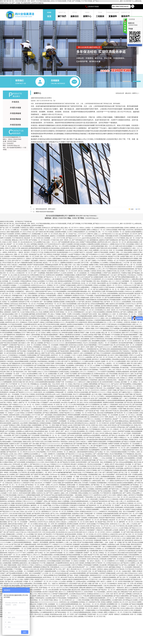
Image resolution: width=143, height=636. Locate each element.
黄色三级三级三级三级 (57, 341)
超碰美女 (53, 236)
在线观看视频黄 (37, 425)
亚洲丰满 (127, 322)
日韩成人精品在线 (112, 392)
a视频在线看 (50, 563)
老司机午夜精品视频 (46, 569)
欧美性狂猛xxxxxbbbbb (76, 345)
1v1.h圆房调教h (10, 460)
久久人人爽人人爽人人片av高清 (127, 524)
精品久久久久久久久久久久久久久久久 (90, 330)
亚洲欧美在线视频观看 (109, 577)
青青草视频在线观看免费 (51, 269)
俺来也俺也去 (128, 396)
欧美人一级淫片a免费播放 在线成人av (37, 390)
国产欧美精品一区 (136, 485)
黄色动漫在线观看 (5, 423)
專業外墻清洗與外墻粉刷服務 (45, 211)
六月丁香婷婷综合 (106, 419)
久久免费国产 (26, 260)
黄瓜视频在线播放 (47, 555)
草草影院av (86, 279)
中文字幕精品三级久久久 (34, 341)
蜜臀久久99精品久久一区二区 (96, 230)
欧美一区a (103, 388)
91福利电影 (56, 254)
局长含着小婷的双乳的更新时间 (18, 318)
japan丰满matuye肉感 (89, 238)
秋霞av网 (73, 347)
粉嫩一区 (88, 332)
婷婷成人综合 (110, 308)
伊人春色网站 (81, 487)
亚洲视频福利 (81, 320)
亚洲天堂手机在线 (93, 559)
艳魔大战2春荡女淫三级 (94, 382)
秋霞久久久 (129, 308)
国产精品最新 (106, 334)
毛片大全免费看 (60, 365)
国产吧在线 (134, 489)
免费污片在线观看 (5, 238)
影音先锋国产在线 (28, 380)
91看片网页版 (46, 419)
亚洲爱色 (118, 371)
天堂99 (30, 322)
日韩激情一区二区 (101, 548)
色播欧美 (65, 579)
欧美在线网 (59, 310)
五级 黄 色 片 (107, 431)
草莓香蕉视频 (80, 299)
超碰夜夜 (93, 248)
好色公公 (40, 371)
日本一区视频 (93, 458)
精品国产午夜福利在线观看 (35, 264)
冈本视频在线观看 (115, 299)
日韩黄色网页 (114, 404)
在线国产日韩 (116, 320)
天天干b (46, 244)
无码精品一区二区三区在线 (85, 534)
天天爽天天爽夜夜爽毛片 (36, 279)
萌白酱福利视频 (72, 359)
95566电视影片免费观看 (91, 565)
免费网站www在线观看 (31, 454)
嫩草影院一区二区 (36, 505)
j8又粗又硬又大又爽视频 (7, 505)
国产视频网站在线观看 (16, 299)
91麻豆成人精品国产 (65, 497)
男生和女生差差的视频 (41, 367)
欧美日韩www (39, 518)
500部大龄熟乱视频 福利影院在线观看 (111, 264)
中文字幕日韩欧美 (5, 487)
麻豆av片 (82, 530)
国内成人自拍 (74, 242)
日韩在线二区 (99, 267)
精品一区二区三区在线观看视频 (47, 351)
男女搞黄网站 (81, 431)
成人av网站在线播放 (10, 480)
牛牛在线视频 (49, 316)
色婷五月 (76, 353)
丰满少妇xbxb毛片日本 (51, 487)
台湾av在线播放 (76, 318)
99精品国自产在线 (122, 406)
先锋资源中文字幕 (24, 302)
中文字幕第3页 (12, 499)
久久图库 (17, 293)
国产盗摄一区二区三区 (72, 267)
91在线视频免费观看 (18, 487)
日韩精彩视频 (56, 423)
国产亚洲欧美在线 (67, 443)
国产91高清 (36, 441)
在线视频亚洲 (19, 291)
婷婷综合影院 (97, 480)
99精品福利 (136, 567)
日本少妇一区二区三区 (59, 511)
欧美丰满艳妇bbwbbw (12, 359)
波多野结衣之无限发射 (127, 503)
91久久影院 (112, 495)
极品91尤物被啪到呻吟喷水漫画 (118, 555)
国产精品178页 (123, 240)
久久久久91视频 (6, 542)
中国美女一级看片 (111, 254)
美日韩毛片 (85, 248)
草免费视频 (8, 271)
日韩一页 (91, 571)
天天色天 (24, 293)
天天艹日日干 (9, 497)
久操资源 (93, 271)
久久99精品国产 (125, 489)
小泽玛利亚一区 (26, 310)
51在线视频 (84, 264)
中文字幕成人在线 (51, 281)
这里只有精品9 (36, 421)
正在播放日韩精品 (13, 429)
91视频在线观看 (93, 518)
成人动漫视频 (39, 343)
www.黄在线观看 (55, 402)
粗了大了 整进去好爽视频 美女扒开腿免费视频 (19, 308)
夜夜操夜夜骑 (116, 515)
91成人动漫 (46, 242)
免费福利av (89, 587)
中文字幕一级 (128, 262)
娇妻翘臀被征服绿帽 (68, 336)
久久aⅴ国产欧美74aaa (83, 408)
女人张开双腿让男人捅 (93, 232)
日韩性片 (137, 244)
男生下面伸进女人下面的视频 (128, 351)
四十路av (75, 369)
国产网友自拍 (4, 571)
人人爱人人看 (83, 260)
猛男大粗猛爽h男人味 (65, 369)
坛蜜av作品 (4, 369)
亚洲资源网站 (119, 507)
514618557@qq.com (92, 218)
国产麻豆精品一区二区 (98, 485)
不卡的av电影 (9, 538)
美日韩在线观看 (133, 456)
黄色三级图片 (71, 526)
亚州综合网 (16, 464)
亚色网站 (137, 297)
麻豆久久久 (128, 587)
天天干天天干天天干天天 (51, 585)
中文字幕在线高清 (58, 534)
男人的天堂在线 (88, 540)
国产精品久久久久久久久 (73, 238)
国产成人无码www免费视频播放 (95, 304)
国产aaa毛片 (115, 384)
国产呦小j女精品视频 (22, 400)
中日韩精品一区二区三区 (86, 310)
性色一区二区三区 (126, 295)
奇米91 (58, 384)
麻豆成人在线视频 (84, 271)
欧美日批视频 (91, 524)
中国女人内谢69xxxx (36, 565)
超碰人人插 (104, 318)
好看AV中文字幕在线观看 (85, 285)
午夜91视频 (108, 236)
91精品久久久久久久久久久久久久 (20, 421)
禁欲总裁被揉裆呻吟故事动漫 (37, 287)
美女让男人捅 (128, 316)
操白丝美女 (130, 408)
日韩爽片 (122, 499)
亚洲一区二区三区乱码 (51, 234)
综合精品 (117, 382)
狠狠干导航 (133, 417)
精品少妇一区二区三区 (119, 242)
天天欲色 (32, 359)
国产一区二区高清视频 (85, 236)
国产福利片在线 (114, 489)
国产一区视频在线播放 (89, 610)
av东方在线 (84, 277)
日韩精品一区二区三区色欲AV (116, 260)
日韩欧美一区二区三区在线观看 (48, 230)
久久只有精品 (61, 571)
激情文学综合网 (57, 616)
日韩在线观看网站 (112, 293)
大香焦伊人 (99, 431)
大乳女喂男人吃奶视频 (69, 246)
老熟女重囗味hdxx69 (67, 423)
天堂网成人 (120, 322)
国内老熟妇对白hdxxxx (82, 423)
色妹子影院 (103, 555)
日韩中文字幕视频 (37, 277)
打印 (138, 209)
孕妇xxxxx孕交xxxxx (44, 594)
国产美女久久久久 (117, 386)
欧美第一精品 (97, 314)
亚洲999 (48, 275)
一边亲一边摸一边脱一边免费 (37, 528)
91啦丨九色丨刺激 (74, 264)
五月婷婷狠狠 (73, 493)
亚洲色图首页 (4, 392)
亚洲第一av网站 (135, 480)
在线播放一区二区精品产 (119, 606)
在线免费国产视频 (63, 429)
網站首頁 (128, 93)
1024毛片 (51, 297)
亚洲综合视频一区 (72, 485)
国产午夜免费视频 (61, 256)
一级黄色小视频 (89, 328)
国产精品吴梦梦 (65, 378)
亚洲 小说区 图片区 (133, 361)
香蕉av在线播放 (83, 493)
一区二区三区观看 (26, 548)
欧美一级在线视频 (5, 310)
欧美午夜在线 (112, 425)
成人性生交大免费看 (135, 602)
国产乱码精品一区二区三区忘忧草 (39, 240)
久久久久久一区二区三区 (82, 326)
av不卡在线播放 (10, 431)
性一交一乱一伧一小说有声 (58, 435)
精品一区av (51, 384)
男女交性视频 (57, 540)
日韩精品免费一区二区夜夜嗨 (64, 363)
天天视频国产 (4, 345)
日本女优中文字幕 (44, 550)
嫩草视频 (32, 314)
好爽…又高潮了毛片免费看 (68, 374)
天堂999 (139, 275)
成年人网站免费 (25, 429)
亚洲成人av (120, 548)
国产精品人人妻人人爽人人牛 (117, 501)
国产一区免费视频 (39, 273)
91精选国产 (61, 480)
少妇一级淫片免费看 (30, 371)
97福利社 (92, 548)
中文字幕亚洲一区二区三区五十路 (14, 320)
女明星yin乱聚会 (64, 371)
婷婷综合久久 (21, 258)
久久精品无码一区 (62, 530)
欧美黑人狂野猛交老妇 (118, 427)
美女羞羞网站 (70, 365)
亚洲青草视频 (44, 435)
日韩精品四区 (112, 548)
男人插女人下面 (32, 497)
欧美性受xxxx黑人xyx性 (52, 394)
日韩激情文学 (103, 511)
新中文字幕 (85, 262)
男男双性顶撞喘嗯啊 (74, 415)
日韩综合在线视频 (111, 230)
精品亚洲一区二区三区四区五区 (34, 238)
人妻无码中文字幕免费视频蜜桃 (10, 548)
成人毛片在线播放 (112, 283)
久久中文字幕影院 (119, 238)
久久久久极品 (35, 429)
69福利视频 (45, 299)
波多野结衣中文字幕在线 (132, 468)
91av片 (85, 343)
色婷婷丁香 (136, 250)
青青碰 (131, 378)
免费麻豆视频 (75, 297)
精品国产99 (48, 515)
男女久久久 (100, 238)
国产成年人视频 (87, 583)
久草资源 (43, 404)
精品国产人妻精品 (39, 322)
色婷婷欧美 (21, 458)
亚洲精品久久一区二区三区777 (24, 419)
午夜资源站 (39, 357)
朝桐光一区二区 (74, 548)
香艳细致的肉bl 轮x (93, 349)
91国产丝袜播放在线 (111, 240)
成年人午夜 (98, 472)
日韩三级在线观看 (69, 460)
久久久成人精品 (59, 316)
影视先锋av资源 (111, 380)
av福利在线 (67, 283)
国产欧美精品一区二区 (32, 485)
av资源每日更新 (39, 466)
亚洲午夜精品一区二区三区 (64, 312)
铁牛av (55, 472)
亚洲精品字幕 (45, 567)
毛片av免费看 (37, 242)
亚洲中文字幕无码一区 (97, 297)
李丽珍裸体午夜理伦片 (53, 273)
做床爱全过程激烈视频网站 (133, 232)
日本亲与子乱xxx (130, 304)
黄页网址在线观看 (72, 524)
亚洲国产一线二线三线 (122, 505)
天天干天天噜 (69, 287)
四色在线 (98, 415)
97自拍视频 (40, 304)
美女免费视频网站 (94, 450)
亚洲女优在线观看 (42, 328)
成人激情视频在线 (92, 240)
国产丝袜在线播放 (62, 528)
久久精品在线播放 (130, 536)
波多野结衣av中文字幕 (122, 480)
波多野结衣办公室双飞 (69, 320)
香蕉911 (29, 258)
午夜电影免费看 (51, 295)
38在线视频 (131, 476)
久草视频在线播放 (44, 339)
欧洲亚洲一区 (131, 267)
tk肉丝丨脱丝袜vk (97, 569)
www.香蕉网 (23, 283)
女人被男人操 (73, 608)
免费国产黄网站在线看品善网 (97, 441)
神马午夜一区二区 (113, 522)
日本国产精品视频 (86, 281)
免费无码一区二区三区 (92, 520)
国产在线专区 (5, 515)
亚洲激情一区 (135, 322)
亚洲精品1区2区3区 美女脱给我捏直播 (56, 252)
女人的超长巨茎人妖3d (87, 398)
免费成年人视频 (122, 495)
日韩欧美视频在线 (91, 299)
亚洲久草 (52, 312)
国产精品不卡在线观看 (7, 234)
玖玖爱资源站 (65, 505)
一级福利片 (35, 542)
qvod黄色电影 (18, 581)
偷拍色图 (78, 610)
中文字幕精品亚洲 (111, 269)
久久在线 (52, 299)
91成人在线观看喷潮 (68, 376)
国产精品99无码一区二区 (14, 452)
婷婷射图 (109, 312)
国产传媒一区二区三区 (46, 283)
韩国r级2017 (106, 536)
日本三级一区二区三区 (125, 341)
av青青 (45, 411)
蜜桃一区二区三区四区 (21, 254)
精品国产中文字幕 (114, 256)
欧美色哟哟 (11, 448)
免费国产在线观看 (114, 443)
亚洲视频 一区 (71, 476)
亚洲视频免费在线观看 (71, 310)
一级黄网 (111, 448)
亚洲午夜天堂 (12, 252)
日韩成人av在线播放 (38, 281)
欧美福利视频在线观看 (59, 359)
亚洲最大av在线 (68, 616)
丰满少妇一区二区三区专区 (124, 369)
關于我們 (62, 13)
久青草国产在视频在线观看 (67, 285)
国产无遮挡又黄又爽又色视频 (45, 232)
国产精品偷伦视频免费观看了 (50, 334)
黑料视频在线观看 (30, 499)
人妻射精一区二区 (8, 349)
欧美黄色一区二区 (118, 232)
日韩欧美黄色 (90, 258)
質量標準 (112, 13)
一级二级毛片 (48, 472)
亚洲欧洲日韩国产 (81, 275)
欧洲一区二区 (130, 345)
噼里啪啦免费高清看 (105, 439)
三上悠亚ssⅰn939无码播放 (120, 439)
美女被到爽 (33, 536)
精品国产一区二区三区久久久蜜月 (10, 277)
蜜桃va (73, 293)
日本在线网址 (76, 314)
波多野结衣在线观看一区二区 (59, 552)
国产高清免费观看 (135, 411)
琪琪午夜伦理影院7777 (47, 398)
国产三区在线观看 (34, 435)
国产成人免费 (127, 542)
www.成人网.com (70, 250)
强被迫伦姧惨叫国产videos (43, 291)
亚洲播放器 (63, 557)
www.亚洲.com (66, 258)
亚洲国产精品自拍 (119, 394)
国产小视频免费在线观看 (25, 262)
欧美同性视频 (40, 394)
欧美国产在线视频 (115, 423)
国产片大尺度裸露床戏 (13, 357)
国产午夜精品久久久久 (20, 267)
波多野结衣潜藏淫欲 (78, 269)
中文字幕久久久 (89, 419)
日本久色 (21, 499)
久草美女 (52, 256)
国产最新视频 (19, 470)
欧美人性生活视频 (46, 441)
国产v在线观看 (131, 427)
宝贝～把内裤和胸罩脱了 (43, 359)
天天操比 (102, 427)
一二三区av (102, 458)
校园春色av (33, 575)
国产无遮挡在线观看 (43, 355)
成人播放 (82, 427)
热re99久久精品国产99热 (50, 592)
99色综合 (129, 289)
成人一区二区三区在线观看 (51, 507)
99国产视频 (122, 230)
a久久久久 (102, 326)
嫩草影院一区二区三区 (126, 522)
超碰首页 (63, 324)
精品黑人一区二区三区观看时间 (108, 343)
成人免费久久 (104, 404)
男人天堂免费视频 (36, 592)
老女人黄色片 (84, 400)
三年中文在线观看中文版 (83, 341)
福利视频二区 (71, 581)
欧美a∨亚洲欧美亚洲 (81, 450)
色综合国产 (89, 252)
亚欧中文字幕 (16, 248)
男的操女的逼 (77, 472)
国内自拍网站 (124, 411)
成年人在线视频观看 (86, 353)
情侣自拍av (89, 320)
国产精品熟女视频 (30, 297)
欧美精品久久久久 (59, 322)
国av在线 (100, 413)
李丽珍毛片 (43, 260)
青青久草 (8, 248)
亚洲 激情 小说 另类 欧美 (62, 546)
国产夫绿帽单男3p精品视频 (22, 437)
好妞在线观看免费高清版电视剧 (77, 291)
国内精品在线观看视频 (65, 281)
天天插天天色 (93, 579)
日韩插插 (112, 262)
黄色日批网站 (128, 252)
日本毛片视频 (57, 483)
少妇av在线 (52, 530)
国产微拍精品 (104, 520)
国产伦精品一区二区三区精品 (114, 316)
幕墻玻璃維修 (15, 119)
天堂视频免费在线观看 (85, 316)
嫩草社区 (73, 402)
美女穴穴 (76, 394)
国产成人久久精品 (37, 363)
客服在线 (125, 27)
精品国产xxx (87, 256)
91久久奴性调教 (94, 493)
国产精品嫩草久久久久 (101, 446)
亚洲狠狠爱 (76, 544)
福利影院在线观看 (95, 596)
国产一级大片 (65, 431)
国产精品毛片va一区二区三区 (53, 277)
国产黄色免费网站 (125, 384)
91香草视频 (49, 322)
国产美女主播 (16, 544)
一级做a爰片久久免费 (124, 380)
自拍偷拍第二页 (84, 273)
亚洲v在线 (73, 474)
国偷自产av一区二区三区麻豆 (64, 328)
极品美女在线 (35, 437)
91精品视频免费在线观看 (111, 513)
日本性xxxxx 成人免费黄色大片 (59, 474)
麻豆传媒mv (22, 343)
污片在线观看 (112, 408)
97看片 (131, 355)
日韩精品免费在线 (25, 281)
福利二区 (133, 374)
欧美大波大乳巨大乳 (125, 404)
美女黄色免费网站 (32, 374)
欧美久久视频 (31, 606)
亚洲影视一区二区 (37, 250)
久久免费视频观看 (6, 382)
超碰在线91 (24, 248)
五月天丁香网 (25, 332)
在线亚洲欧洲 (113, 460)
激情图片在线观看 (68, 326)
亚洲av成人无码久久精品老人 (9, 264)
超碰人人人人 (135, 330)
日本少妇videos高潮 (15, 513)
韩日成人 (32, 382)
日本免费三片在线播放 (89, 483)
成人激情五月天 (17, 559)
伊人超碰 (84, 555)
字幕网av (58, 336)
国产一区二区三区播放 (66, 230)
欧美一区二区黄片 (69, 614)
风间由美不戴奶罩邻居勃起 (107, 518)
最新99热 (52, 542)
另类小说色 (94, 326)
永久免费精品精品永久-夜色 (117, 318)
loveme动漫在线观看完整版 (115, 227)
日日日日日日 (95, 390)
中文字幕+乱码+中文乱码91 (38, 400)
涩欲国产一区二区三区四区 (15, 244)
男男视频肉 (111, 565)
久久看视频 (96, 365)
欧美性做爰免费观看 (95, 402)
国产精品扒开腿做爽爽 (136, 604)
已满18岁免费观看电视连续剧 (79, 501)
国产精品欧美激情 (63, 351)
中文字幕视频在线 (106, 365)
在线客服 (132, 19)
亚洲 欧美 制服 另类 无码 (20, 382)
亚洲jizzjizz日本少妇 (82, 293)
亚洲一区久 (41, 536)
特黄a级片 (64, 254)
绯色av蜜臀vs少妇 (109, 487)
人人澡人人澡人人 (65, 468)
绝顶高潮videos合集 (71, 316)
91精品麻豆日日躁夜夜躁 (58, 349)
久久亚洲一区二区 (48, 573)
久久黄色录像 (7, 240)
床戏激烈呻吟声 (87, 433)
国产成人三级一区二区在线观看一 (129, 472)
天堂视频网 (30, 571)
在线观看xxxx (20, 431)
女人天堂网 (27, 470)
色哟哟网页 (97, 324)
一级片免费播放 (94, 262)
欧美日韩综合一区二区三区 (27, 304)
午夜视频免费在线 (19, 341)
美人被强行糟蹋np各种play (120, 421)
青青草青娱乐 (88, 336)
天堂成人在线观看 (96, 421)
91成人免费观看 (94, 250)
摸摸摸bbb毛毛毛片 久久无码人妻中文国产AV (104, 575)
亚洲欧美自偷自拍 (100, 374)
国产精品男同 (111, 468)
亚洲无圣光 (113, 524)
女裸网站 (48, 246)
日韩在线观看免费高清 (126, 236)
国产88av (52, 495)
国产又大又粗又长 (68, 538)
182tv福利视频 (45, 320)
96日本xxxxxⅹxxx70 (29, 452)
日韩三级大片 (58, 283)
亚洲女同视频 (58, 520)
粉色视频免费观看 (71, 236)
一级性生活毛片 (30, 291)
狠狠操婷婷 (125, 371)
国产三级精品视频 (42, 297)
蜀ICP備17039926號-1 (90, 216)
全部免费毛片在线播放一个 (11, 285)
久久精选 (32, 507)
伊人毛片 (23, 232)
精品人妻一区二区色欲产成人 (68, 234)
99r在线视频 (11, 291)
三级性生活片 (81, 382)
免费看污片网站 (94, 264)
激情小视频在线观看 (13, 232)
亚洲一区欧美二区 (65, 240)
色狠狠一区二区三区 (107, 361)
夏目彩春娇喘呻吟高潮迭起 (59, 339)
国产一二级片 (123, 398)
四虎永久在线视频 (75, 248)
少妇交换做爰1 (93, 343)
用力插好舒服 (38, 262)
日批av (22, 511)
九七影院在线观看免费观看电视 (115, 400)
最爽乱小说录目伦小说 (54, 332)
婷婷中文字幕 (137, 252)
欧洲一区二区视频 (136, 614)
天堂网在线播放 (17, 441)
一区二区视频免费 (5, 408)
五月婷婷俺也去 (13, 355)
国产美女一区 (56, 246)
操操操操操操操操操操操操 (126, 269)
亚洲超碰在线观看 (24, 236)
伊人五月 (69, 456)
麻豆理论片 (95, 359)
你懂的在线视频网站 (72, 448)
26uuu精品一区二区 (22, 550)
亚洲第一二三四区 (67, 380)
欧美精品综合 (38, 378)
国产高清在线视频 (92, 573)
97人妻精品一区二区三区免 (97, 293)
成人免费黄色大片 (17, 297)
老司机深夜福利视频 (97, 246)
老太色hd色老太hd (26, 242)
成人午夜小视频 (97, 394)
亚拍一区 (39, 507)
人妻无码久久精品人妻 (113, 592)
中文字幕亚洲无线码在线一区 (123, 336)
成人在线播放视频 (92, 550)
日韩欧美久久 (131, 318)
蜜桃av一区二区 (138, 382)
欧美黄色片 (137, 575)
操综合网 (69, 398)
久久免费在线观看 (120, 361)
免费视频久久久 (107, 314)
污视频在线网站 (107, 394)
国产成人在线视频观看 (36, 388)
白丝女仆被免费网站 (32, 509)
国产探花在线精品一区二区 (63, 612)
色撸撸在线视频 (52, 260)
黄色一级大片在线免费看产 (50, 421)
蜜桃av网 (82, 587)
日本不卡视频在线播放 (102, 328)
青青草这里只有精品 (135, 406)
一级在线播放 (69, 417)
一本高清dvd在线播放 (135, 367)
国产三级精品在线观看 (20, 271)
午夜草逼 (100, 456)
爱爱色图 (135, 339)
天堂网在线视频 (32, 355)
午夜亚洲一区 (11, 417)
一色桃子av (54, 583)
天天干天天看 (61, 238)
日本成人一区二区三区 (83, 499)
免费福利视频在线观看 (128, 277)
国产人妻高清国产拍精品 (101, 454)
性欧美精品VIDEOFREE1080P (53, 491)
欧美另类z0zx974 (55, 244)
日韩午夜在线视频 (72, 439)
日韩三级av (96, 281)
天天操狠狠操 (95, 376)
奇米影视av (42, 293)
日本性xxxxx (127, 285)
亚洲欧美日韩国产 (79, 332)
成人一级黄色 (58, 293)
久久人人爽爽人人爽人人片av (47, 439)
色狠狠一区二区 (72, 349)
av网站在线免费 (39, 448)
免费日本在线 (29, 431)
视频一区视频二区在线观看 (49, 450)
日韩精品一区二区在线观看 (50, 345)
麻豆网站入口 (82, 349)
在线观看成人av (54, 367)
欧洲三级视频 (9, 509)
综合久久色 (47, 557)
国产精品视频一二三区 (126, 283)
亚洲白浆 (94, 468)
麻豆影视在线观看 (70, 534)
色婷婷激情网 (116, 295)
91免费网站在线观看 (80, 363)
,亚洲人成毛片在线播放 (126, 306)
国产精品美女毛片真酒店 (68, 462)
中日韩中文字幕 (74, 446)
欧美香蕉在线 (108, 456)
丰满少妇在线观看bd (99, 312)
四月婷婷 (116, 236)
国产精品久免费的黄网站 (81, 287)
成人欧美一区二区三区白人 (127, 415)
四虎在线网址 (85, 544)
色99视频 (87, 563)
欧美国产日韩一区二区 (85, 289)
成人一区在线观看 (22, 230)
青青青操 (19, 501)
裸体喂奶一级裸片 (136, 515)
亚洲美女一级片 (33, 417)
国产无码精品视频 (40, 365)
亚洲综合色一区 (70, 341)
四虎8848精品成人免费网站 (56, 386)
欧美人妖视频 (96, 332)
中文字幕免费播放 (101, 258)
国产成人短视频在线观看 (96, 277)
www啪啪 (38, 227)
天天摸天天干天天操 (37, 252)
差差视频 (95, 590)
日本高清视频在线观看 (84, 359)
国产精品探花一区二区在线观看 (130, 443)
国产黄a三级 (9, 581)
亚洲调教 (136, 437)
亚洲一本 (116, 314)
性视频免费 (97, 540)
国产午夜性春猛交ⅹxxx (79, 240)
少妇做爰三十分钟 (70, 355)
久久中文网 (72, 404)
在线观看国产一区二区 (41, 581)
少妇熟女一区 (89, 227)
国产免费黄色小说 (80, 437)
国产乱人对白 (55, 513)
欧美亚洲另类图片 (41, 314)
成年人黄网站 (61, 439)
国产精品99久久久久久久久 (103, 347)
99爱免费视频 (32, 318)
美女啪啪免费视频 (107, 596)
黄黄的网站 (21, 577)
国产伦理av (51, 353)
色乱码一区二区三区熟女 (38, 332)
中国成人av (132, 349)
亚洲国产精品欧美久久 (135, 590)
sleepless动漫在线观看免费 (19, 450)
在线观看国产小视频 (113, 388)
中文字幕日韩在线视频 (10, 495)
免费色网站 (49, 499)
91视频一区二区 (29, 581)
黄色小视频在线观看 (121, 355)
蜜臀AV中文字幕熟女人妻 (17, 306)
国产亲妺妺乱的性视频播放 (20, 489)
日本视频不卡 (65, 347)
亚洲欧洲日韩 (14, 367)
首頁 (49, 13)
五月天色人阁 (52, 429)
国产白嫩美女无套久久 (17, 390)
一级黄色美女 (120, 587)
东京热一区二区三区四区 (89, 283)
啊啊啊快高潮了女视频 (43, 503)
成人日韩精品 (5, 390)
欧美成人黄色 (101, 271)
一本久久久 (54, 242)
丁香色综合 (102, 369)
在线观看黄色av (20, 336)
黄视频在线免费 (93, 275)
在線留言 (63, 82)
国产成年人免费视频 (38, 246)
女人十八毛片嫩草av (13, 528)
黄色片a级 (136, 365)
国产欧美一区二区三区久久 (112, 302)
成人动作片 (111, 355)
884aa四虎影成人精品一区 (42, 431)
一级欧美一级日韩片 (23, 252)
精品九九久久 (90, 487)
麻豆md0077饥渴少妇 (90, 406)
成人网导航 (39, 557)
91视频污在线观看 (48, 396)
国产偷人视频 (63, 264)
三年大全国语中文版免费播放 (106, 371)
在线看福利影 (125, 614)
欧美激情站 (11, 501)
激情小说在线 (101, 468)
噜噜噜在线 (93, 351)
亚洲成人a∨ (124, 378)
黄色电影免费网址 (84, 485)
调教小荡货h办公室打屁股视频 (115, 304)
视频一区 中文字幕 (17, 446)
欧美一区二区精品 (67, 384)
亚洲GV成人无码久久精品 (99, 425)
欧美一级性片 (26, 334)
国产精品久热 (58, 478)
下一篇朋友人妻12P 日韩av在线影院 (113, 464)
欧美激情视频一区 (69, 357)
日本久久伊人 (125, 515)
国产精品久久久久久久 (26, 386)
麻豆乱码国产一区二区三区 (8, 328)
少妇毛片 (58, 376)
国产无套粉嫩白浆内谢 (81, 443)
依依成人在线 (126, 299)
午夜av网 (86, 596)
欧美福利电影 (31, 503)
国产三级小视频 (34, 443)
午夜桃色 (32, 394)
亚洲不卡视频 (112, 390)
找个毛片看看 (48, 250)
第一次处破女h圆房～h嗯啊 (127, 571)
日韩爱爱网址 (39, 380)
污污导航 (53, 550)
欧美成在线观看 (129, 507)
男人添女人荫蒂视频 (30, 244)
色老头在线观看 (26, 363)
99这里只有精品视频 (37, 316)
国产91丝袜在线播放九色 (86, 374)
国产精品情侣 (53, 501)
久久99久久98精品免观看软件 (76, 232)
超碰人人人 (97, 234)
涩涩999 (103, 450)
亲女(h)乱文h (30, 487)
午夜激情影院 (49, 546)
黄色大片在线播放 (88, 489)
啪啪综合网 (31, 376)
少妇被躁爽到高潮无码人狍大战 (32, 324)
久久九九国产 (104, 614)
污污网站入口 (129, 271)
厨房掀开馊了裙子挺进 (62, 608)
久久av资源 (137, 308)
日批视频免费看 (93, 474)
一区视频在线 (94, 287)
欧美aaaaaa (14, 304)
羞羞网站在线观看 (123, 254)
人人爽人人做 (110, 369)
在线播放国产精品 (98, 302)
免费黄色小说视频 (105, 606)
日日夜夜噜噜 (61, 236)
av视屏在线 (104, 435)
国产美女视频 (21, 351)
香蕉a (46, 501)
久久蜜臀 (13, 230)
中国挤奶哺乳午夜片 (101, 378)
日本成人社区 (30, 232)
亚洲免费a (70, 511)
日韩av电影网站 (41, 452)
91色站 (81, 507)
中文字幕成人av (46, 308)
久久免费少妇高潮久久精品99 (37, 271)
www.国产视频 (26, 277)
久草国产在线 (106, 273)
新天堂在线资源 (12, 353)
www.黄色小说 (65, 402)
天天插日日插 (55, 240)
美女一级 (90, 291)
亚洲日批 (20, 396)
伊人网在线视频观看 (10, 351)
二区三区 (109, 598)
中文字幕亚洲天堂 (17, 238)
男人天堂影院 (13, 427)
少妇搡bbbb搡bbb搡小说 (82, 417)
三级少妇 (106, 585)
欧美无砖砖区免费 (122, 474)
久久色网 (37, 349)
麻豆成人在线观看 (28, 546)
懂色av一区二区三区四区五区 (63, 600)
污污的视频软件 (48, 460)
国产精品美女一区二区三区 (107, 590)
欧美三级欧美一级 (69, 478)
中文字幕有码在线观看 (73, 386)
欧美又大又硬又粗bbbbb (107, 287)
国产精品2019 (107, 421)
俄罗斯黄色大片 (76, 361)
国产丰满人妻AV (129, 520)
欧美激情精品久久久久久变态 (22, 406)
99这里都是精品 (43, 361)
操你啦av (48, 279)
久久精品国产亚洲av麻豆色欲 (27, 328)
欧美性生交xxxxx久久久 (57, 267)
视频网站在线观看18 (67, 262)
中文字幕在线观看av (33, 612)
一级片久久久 (80, 357)
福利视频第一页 (127, 281)
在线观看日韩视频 (60, 232)
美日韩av (30, 347)
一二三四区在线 (105, 509)
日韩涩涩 (40, 460)
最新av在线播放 (105, 376)
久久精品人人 (55, 347)
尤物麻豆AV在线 (111, 271)
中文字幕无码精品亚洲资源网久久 (129, 310)
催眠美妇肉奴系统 (135, 421)
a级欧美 (78, 460)
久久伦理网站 (104, 262)
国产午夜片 (50, 493)
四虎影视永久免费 (99, 291)
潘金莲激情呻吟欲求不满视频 (129, 258)
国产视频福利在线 (9, 334)
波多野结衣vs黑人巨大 (104, 242)
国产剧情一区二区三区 (69, 388)
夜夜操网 (19, 334)
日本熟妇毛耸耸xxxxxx (113, 563)
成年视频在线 (77, 456)
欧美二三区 (136, 295)
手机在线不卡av (95, 367)
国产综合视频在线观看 (54, 318)
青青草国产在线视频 (124, 431)
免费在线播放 (57, 258)
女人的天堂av (50, 306)
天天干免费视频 (79, 328)
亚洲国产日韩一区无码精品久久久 (66, 382)
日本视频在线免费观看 (114, 441)
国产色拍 (97, 353)
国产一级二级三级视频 (133, 435)
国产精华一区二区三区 (63, 470)
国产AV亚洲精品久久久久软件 (95, 254)
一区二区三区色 (37, 406)
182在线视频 (130, 244)
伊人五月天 (54, 485)
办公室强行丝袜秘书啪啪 (62, 297)
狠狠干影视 (19, 378)
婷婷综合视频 (55, 324)
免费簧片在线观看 (98, 316)
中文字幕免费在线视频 (124, 546)
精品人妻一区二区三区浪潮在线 (111, 332)
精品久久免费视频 (63, 501)
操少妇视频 (78, 396)
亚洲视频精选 (9, 269)
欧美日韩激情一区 (67, 561)
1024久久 (118, 281)
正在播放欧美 (120, 287)
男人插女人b (90, 378)
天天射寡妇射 (138, 343)
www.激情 (77, 262)
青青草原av (56, 441)
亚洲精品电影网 (71, 302)
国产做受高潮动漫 (127, 540)
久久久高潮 (59, 357)
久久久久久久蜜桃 (66, 567)
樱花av (62, 334)
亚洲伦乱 (49, 254)
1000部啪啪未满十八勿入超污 (108, 275)
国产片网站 (4, 433)
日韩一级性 (30, 343)
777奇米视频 (89, 295)
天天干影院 (50, 336)
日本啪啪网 (22, 355)
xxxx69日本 (137, 236)
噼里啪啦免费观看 (34, 248)
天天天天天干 (82, 234)
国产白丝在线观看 (20, 462)
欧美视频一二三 (33, 339)
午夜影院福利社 (40, 598)
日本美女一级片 (31, 616)
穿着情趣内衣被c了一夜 (19, 295)
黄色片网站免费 (49, 466)
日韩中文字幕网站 (91, 470)
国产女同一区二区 (8, 293)
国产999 (117, 277)
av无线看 (116, 530)
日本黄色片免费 (49, 363)
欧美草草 (37, 571)
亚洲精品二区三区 (52, 285)
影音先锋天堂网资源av (23, 505)
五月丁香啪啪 (120, 561)
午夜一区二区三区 (122, 497)
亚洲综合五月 (46, 227)
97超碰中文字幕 (94, 388)
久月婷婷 (84, 334)
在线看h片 (112, 252)
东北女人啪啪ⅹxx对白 (6, 254)
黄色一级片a (44, 256)
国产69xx (124, 565)
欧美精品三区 (45, 349)
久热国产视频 (59, 287)
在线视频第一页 (10, 374)
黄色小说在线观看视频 (132, 287)
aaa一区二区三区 (33, 283)
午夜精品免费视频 (96, 273)
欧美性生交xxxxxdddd (9, 258)
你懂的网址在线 (117, 493)
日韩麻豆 (58, 579)
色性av (82, 227)
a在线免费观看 (126, 302)
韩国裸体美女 (55, 330)
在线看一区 (30, 476)
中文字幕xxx (56, 505)
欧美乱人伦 (34, 312)
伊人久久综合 (53, 581)
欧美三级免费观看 (57, 275)
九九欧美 (64, 273)
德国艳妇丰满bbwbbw (52, 289)
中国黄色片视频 (126, 273)
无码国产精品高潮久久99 (55, 458)
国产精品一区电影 (99, 411)
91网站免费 (108, 530)
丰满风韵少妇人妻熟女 (27, 227)
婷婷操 (48, 369)
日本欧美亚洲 (103, 256)
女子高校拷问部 (60, 398)
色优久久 (16, 493)
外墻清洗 (15, 102)
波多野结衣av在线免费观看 (91, 435)
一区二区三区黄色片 (92, 427)
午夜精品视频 (115, 367)
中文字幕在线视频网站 (60, 291)
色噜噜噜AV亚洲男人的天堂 (99, 408)
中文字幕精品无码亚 (103, 524)
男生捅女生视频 (26, 425)
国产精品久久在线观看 (129, 441)
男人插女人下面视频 (54, 314)
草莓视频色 (62, 485)
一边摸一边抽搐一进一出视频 (113, 542)
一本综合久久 (71, 390)
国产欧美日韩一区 (120, 413)
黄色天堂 (131, 518)
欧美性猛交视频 (68, 495)
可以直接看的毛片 (126, 248)
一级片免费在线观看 (81, 478)
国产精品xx (42, 295)
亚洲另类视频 (16, 310)
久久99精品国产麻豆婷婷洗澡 (98, 501)
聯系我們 (125, 13)
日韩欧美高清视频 (66, 394)
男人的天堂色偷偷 (98, 236)
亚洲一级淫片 (81, 347)
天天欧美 (53, 470)
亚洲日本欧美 (38, 392)
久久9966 (37, 308)
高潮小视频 (75, 398)
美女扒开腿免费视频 (90, 345)
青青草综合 (116, 312)
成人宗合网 (121, 271)
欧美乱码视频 (57, 326)
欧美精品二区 (84, 602)
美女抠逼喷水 (109, 238)
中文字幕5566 (102, 260)
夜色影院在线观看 (124, 579)
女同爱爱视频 (91, 581)
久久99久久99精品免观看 (71, 587)
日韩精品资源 (72, 518)
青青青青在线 (76, 283)
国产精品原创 (55, 227)
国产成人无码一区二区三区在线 (103, 357)
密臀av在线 (108, 433)
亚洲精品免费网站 (100, 227)
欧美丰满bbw (51, 365)
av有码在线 (136, 594)
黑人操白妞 (66, 293)
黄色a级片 (74, 464)
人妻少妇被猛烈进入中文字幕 (60, 279)
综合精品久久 (92, 371)
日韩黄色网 (40, 515)
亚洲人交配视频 (33, 295)
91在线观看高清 (29, 365)
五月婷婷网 (29, 413)
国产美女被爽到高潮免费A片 (114, 297)
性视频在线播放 (99, 336)
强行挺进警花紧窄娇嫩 (126, 343)
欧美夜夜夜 (18, 538)
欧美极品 (47, 376)
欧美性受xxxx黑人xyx (16, 250)
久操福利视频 (60, 454)
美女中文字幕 (24, 240)
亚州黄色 (18, 234)
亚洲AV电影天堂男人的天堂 (82, 425)
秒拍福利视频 (119, 402)
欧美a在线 (50, 293)
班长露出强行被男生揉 (55, 446)
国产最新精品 (68, 489)
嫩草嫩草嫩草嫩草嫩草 (65, 472)
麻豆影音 (88, 302)
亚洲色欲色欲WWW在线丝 (57, 390)
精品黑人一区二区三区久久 (51, 262)
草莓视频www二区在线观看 (41, 347)
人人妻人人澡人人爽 (40, 386)
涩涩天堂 (42, 275)
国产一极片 (102, 546)
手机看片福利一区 (20, 398)
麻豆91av (136, 592)
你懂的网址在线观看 (93, 244)
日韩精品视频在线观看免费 (20, 575)
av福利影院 (51, 417)
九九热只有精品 (25, 312)
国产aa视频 (124, 328)
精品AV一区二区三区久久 (115, 285)
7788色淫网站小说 (69, 458)
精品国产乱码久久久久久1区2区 (45, 579)
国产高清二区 (11, 491)
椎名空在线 (137, 462)
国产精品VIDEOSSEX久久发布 (42, 258)
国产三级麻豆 (92, 260)
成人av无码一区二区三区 (33, 511)
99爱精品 (7, 304)
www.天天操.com (21, 532)
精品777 (137, 271)
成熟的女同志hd (86, 590)
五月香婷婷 (82, 559)
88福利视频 (22, 264)
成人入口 (112, 281)
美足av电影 (121, 552)
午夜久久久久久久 (42, 310)
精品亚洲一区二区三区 (33, 320)
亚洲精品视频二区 (37, 234)
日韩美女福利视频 (20, 269)
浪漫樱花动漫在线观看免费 (9, 330)
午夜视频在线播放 (69, 275)
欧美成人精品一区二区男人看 (87, 503)
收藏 (132, 209)
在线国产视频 (124, 256)
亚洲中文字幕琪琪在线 (97, 339)
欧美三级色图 (137, 262)
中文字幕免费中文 (15, 411)
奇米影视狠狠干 (91, 530)
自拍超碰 (12, 392)
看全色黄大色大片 (124, 374)
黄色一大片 (108, 246)
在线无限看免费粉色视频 (97, 400)
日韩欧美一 (60, 295)
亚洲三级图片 (90, 347)
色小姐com (94, 256)
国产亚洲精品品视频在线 (88, 386)
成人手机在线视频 (112, 374)
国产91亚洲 (46, 324)
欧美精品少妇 (82, 464)
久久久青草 (39, 376)
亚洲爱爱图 (136, 341)
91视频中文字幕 (42, 604)
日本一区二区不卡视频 (136, 513)
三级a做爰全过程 (20, 509)
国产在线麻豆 (19, 349)
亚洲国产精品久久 (122, 518)
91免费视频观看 (40, 306)
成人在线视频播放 (48, 392)
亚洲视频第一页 (64, 421)
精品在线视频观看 (59, 250)
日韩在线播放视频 (65, 509)
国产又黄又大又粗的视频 (20, 435)
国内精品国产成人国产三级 (37, 254)
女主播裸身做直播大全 (38, 408)
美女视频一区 (129, 464)
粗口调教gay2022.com (75, 256)
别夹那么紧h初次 (63, 260)
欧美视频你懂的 (102, 483)
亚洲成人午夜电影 (56, 538)
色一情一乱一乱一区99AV (118, 289)
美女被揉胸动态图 (125, 330)
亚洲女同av (113, 585)
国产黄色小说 (113, 435)
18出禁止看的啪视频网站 (128, 388)
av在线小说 (135, 400)
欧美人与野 (131, 446)
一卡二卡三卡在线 (106, 232)
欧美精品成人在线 (114, 378)
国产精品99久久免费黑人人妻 (130, 563)
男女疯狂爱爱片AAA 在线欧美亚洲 (115, 267)
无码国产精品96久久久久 (67, 413)
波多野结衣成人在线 (117, 536)
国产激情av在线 (105, 349)
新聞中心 (87, 13)
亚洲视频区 (119, 487)
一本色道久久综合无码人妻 (30, 569)
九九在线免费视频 (52, 497)
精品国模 (51, 361)
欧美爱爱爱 (44, 248)
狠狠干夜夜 (100, 248)
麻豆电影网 (133, 371)
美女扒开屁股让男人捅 (10, 262)
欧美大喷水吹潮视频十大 (127, 246)
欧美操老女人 (105, 244)
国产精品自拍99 (18, 371)
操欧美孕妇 (102, 380)
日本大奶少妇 (104, 250)
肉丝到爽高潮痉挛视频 (26, 427)
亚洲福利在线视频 (45, 423)
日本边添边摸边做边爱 (62, 573)
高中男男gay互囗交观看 (130, 600)
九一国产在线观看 (118, 598)
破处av (106, 569)
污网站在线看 (86, 308)
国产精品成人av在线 (38, 289)
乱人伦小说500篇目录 (80, 306)
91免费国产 (20, 466)
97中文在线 (76, 281)
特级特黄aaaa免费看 (34, 330)
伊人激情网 (33, 596)
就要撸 (112, 244)
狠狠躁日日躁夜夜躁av (81, 380)
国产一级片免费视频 (46, 302)
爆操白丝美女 (27, 441)
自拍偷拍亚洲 (65, 248)
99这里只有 (7, 585)
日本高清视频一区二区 (20, 376)
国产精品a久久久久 (104, 384)
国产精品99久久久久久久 (13, 439)
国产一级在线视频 (46, 415)
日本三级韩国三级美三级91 (131, 538)
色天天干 (45, 446)
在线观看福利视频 (100, 507)
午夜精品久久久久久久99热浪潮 (60, 464)
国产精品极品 (136, 273)
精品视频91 (35, 260)
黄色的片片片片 (120, 308)
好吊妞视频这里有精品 (125, 324)
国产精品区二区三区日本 (130, 234)
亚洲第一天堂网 (67, 314)
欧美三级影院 (61, 448)
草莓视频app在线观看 (51, 264)
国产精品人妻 (42, 336)
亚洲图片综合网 (5, 476)
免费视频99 (68, 295)
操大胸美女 (137, 369)
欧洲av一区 (6, 302)
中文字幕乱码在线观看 (18, 256)
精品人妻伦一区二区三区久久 (70, 227)
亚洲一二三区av (21, 374)
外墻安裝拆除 (15, 125)
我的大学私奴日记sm (46, 326)
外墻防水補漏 (15, 108)
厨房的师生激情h (14, 415)
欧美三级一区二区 (62, 404)
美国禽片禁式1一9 (135, 439)
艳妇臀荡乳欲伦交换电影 (73, 334)
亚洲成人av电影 (17, 380)
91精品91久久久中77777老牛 (17, 552)
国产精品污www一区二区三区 (99, 526)
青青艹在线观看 (82, 518)
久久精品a (3, 365)
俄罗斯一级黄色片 (114, 614)
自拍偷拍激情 (74, 371)
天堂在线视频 (101, 592)
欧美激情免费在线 (103, 299)
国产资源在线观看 (16, 326)
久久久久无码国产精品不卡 (77, 252)
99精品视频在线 (34, 423)
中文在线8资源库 (135, 254)
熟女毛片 (29, 269)
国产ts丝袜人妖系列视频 (75, 435)
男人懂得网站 (28, 466)
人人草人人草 (100, 269)
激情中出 (139, 388)
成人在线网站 (11, 474)
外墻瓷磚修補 (15, 113)
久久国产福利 (136, 285)
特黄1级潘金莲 (55, 567)
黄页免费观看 (85, 339)
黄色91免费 (116, 456)
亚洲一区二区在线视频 (116, 250)
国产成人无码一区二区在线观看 (10, 227)
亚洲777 (51, 328)
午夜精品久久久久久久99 (132, 598)
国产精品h (12, 433)
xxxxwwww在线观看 (80, 230)
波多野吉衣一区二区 (57, 355)
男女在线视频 (41, 318)
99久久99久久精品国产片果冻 (62, 515)
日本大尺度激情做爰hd (51, 371)
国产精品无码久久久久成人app (111, 234)
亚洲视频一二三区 (50, 238)
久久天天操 (47, 616)
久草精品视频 (42, 468)
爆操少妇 (38, 353)
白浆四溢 (90, 334)
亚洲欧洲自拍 (51, 271)
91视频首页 (63, 518)
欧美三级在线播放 (136, 326)
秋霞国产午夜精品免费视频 (88, 242)
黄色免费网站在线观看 (135, 328)
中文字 (49, 452)
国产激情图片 (4, 536)
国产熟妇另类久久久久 (84, 246)
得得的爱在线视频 (67, 332)
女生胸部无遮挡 (117, 600)
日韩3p (13, 466)
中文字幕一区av (74, 528)
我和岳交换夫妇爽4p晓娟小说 (97, 322)
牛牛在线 (73, 431)
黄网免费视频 (128, 250)
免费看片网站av (118, 347)
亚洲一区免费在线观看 (135, 474)
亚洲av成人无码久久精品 (8, 518)
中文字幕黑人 (101, 396)
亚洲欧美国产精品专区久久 (122, 279)
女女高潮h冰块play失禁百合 (77, 594)
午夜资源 (54, 503)
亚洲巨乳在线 (58, 460)
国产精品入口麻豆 (82, 250)
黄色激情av (104, 281)
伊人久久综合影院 (107, 279)
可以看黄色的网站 (61, 433)
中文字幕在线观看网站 (78, 378)
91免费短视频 (83, 448)
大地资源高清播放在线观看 (102, 295)
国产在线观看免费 (64, 242)
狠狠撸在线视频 (75, 351)
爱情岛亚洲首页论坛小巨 (110, 330)
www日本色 (130, 230)
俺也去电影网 (101, 283)
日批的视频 (20, 520)
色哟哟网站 (15, 563)
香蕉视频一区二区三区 (16, 369)
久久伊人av (7, 544)
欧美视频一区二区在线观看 (11, 281)
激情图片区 (51, 454)
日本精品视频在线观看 (25, 456)
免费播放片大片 (26, 234)
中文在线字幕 (87, 569)
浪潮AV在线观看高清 (112, 351)
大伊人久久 (83, 371)
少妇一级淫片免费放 (104, 579)
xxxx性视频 (29, 534)
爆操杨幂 (135, 587)
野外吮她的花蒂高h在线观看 (69, 289)
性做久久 (5, 242)
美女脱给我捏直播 (92, 439)
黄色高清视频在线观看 (22, 361)
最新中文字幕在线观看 (101, 252)
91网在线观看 (44, 236)
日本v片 (108, 427)
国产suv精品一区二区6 (87, 267)
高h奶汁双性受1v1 (24, 316)
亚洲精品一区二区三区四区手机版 (86, 413)
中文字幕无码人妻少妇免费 (128, 357)
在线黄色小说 (35, 236)
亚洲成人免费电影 (130, 227)
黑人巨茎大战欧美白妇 (133, 359)
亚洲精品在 (23, 322)
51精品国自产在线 (112, 326)
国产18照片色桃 (129, 532)
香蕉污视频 (55, 425)
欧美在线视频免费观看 (81, 585)
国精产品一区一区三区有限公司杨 (29, 402)
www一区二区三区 (34, 267)
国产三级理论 (127, 493)
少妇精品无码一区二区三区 (24, 273)
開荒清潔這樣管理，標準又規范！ (46, 209)
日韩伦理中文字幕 (32, 587)
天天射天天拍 (89, 324)
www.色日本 (38, 483)
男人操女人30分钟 (83, 402)
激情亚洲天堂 (116, 273)
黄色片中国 (50, 287)
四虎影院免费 (136, 433)
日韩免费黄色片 (33, 293)
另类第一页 (46, 583)
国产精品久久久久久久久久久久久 (54, 343)
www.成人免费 (51, 528)
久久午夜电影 (49, 520)
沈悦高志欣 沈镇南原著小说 (49, 437)
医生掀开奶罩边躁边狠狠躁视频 (43, 478)
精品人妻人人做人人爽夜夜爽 (107, 406)
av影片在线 (80, 304)
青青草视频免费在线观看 (23, 491)
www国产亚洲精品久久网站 (76, 254)
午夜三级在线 (33, 230)
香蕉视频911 (64, 507)
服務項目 (74, 13)
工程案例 (100, 13)
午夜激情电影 (28, 378)
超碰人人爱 (64, 493)
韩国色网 (40, 244)
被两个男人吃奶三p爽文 (134, 363)
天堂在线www (131, 275)
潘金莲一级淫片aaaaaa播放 (52, 388)
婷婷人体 (135, 324)
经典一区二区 (43, 374)
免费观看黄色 (66, 318)
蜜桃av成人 (15, 240)
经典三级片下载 (109, 277)
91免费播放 (16, 332)
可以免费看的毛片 (86, 480)
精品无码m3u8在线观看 (126, 293)
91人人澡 (112, 526)
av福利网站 (89, 357)
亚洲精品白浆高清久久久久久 (91, 318)
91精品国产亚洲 (87, 314)
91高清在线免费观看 (9, 378)
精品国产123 (8, 583)
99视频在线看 (85, 297)
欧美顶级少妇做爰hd (80, 244)
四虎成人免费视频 (65, 367)
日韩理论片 (103, 390)
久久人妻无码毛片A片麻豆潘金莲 (26, 460)
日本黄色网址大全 (100, 310)
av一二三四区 (43, 417)
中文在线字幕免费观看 (73, 480)
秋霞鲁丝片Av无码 (13, 283)
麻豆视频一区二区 (16, 246)
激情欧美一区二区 (125, 530)
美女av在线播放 (32, 433)
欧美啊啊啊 (110, 604)
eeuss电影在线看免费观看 (78, 573)
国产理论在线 (128, 402)
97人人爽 (117, 357)
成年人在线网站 (7, 406)
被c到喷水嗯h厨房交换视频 (19, 279)
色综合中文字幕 (120, 244)
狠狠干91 (91, 234)
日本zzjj (53, 376)
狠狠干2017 (125, 332)
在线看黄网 (14, 302)
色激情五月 (12, 443)
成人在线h (14, 275)
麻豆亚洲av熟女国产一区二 (81, 567)
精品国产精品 (127, 386)
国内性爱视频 (36, 334)
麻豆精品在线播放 (133, 242)
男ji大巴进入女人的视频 (80, 384)
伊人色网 (116, 246)
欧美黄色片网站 (127, 423)
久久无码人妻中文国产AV (13, 260)
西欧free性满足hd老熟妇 (15, 524)
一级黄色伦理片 (38, 269)
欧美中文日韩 (8, 267)
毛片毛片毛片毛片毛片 (94, 466)
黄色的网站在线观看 (118, 359)
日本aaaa (126, 487)
